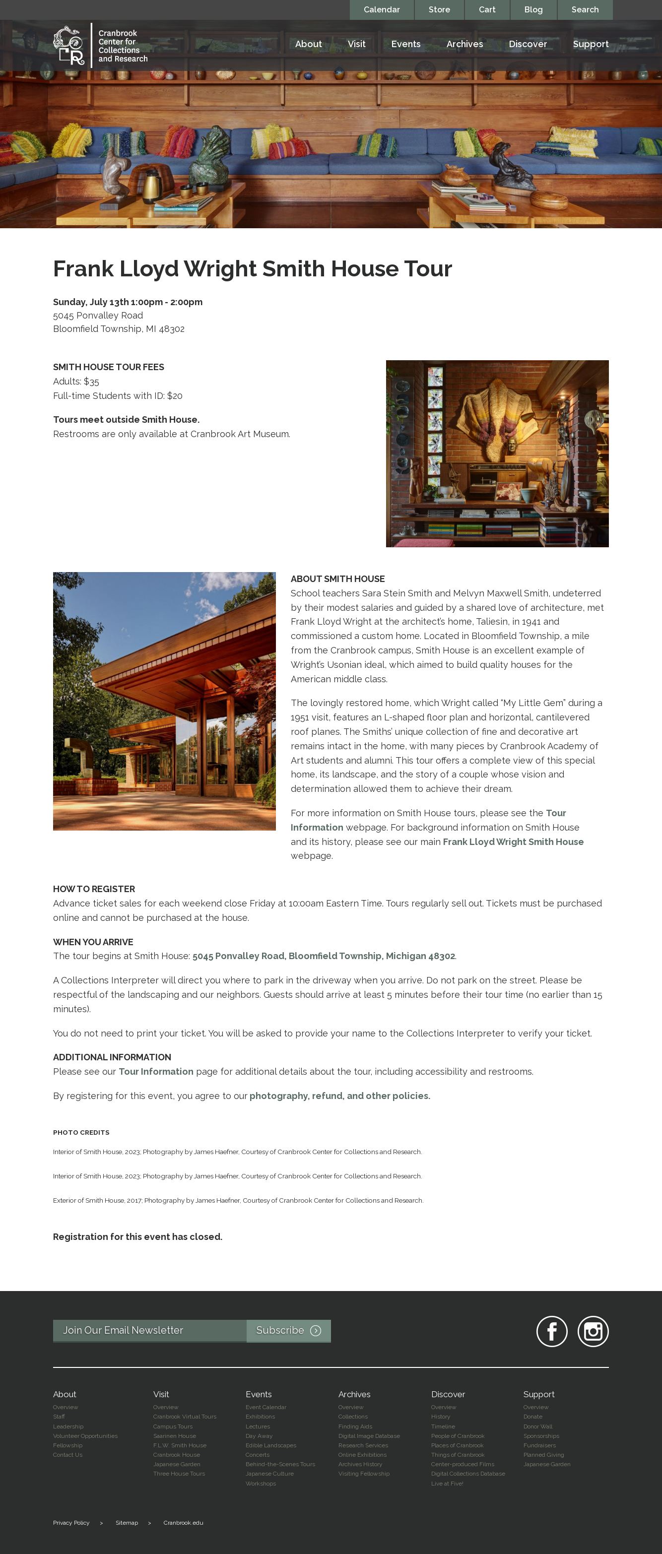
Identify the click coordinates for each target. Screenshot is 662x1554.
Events (406, 44)
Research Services (363, 1445)
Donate (533, 1416)
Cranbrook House (176, 1454)
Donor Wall (538, 1426)
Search (585, 9)
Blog (534, 9)
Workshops (261, 1483)
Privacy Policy (71, 1522)
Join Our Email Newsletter (197, 1331)
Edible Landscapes (271, 1445)
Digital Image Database (369, 1435)
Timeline (443, 1426)
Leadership (68, 1426)
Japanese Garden (176, 1464)
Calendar (382, 9)
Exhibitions (260, 1416)
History (441, 1416)
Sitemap (127, 1522)
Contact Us (67, 1454)
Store (439, 9)
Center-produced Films (462, 1464)
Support (591, 44)
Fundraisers (540, 1445)
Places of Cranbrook (457, 1445)
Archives (465, 44)
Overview (65, 1407)
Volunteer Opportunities (85, 1435)
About (308, 44)
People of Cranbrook (458, 1435)
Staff (59, 1416)
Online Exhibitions (362, 1454)
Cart (487, 9)
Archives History (360, 1464)
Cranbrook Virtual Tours (184, 1416)
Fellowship (67, 1445)
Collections (353, 1416)
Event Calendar (266, 1407)
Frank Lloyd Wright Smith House (513, 842)
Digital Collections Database (468, 1473)
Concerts (257, 1454)
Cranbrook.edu (183, 1522)
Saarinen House (174, 1435)
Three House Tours (179, 1473)
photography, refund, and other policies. (340, 1096)
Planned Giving (544, 1454)
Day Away (259, 1435)
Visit (357, 44)
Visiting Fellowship (364, 1473)
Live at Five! (447, 1483)
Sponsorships (541, 1435)
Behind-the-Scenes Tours (280, 1464)
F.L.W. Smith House (179, 1445)
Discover (528, 44)
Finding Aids (355, 1426)
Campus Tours (173, 1426)
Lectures (258, 1426)
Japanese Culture (270, 1473)
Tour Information (156, 1071)
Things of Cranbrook (458, 1454)
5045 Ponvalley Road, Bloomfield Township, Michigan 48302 (324, 956)
